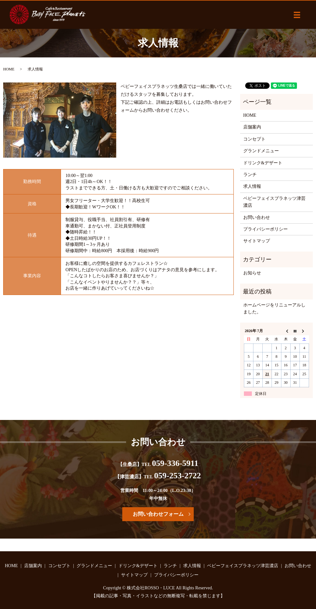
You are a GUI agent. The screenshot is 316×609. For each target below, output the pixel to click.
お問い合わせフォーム (158, 514)
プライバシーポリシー (265, 229)
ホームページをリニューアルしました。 (274, 308)
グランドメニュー (261, 150)
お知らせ (252, 273)
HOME (8, 69)
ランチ (250, 174)
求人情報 (252, 186)
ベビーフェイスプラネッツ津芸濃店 (274, 202)
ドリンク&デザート (262, 162)
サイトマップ (256, 241)
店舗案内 (252, 127)
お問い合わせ (256, 217)
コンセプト (254, 139)
